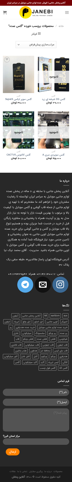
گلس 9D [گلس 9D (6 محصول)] (63, 368)
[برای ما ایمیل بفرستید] (43, 284)
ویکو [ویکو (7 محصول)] (53, 356)
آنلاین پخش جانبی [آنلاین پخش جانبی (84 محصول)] (31, 316)
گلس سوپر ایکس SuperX (18, 99)
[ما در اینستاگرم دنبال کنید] (60, 284)
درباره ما (48, 471)
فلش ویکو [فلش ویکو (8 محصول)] (28, 339)
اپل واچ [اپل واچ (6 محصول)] (26, 321)
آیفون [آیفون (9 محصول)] (15, 316)
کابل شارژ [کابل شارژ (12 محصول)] (25, 356)
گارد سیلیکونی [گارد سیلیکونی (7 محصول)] (30, 362)
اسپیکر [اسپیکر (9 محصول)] (64, 321)
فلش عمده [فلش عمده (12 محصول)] (42, 339)
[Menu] (67, 12)
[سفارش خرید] (36, 44)
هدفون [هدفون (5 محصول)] (33, 350)
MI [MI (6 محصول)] (45, 316)
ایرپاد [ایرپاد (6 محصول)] (16, 321)
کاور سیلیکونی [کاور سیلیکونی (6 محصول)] (10, 356)
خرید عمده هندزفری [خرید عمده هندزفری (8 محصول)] (25, 327)
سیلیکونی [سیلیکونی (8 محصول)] (26, 333)
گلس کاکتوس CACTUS (19, 155)
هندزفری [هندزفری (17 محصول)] (63, 356)
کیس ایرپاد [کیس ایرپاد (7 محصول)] (53, 362)
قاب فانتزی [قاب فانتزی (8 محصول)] (16, 345)
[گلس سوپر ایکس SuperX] (18, 74)
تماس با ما (22, 471)
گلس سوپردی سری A (53, 155)
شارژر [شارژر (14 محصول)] (16, 333)
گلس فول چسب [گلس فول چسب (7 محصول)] (47, 368)
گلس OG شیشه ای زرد (53, 99)
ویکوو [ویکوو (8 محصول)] (44, 356)
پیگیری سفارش (36, 471)
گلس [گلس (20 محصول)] (17, 362)
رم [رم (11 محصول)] (11, 327)
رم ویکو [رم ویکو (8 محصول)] (52, 333)
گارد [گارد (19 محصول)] (42, 362)
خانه (61, 26)
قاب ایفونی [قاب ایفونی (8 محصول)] (48, 345)
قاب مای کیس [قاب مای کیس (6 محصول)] (60, 350)
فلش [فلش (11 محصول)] (53, 339)
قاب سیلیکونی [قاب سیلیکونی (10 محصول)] (32, 345)
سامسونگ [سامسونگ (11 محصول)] (40, 333)
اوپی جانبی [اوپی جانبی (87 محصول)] (52, 321)
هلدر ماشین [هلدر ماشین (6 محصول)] (20, 350)
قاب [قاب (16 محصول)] (17, 339)
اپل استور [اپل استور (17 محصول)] (38, 321)
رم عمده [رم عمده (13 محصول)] (63, 333)
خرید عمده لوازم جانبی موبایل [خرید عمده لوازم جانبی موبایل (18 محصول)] (53, 327)
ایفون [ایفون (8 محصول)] (7, 321)
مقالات (13, 471)
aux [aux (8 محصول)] (65, 316)
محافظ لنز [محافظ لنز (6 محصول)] (45, 350)
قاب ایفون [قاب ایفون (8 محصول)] (62, 345)
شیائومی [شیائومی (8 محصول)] (63, 339)
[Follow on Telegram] (25, 284)
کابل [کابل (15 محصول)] (35, 356)
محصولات (58, 471)
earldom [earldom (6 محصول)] (55, 316)
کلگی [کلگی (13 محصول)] (64, 362)
